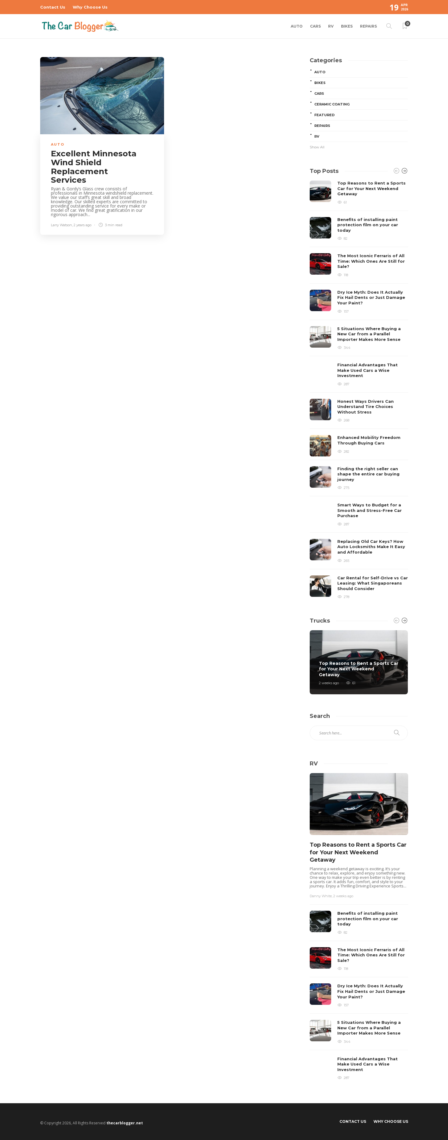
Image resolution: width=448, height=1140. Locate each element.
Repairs (368, 26)
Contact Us (52, 7)
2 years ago (82, 225)
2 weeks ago (329, 683)
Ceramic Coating (332, 104)
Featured (324, 115)
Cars (315, 26)
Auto (297, 26)
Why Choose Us (90, 7)
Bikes (347, 26)
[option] (359, 390)
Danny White (321, 896)
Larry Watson (61, 225)
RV (331, 26)
